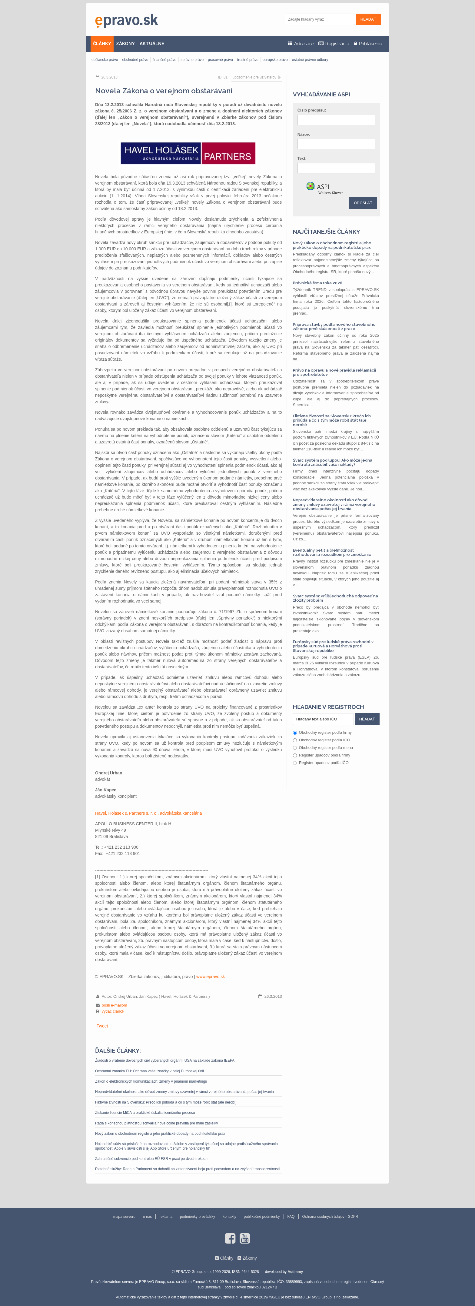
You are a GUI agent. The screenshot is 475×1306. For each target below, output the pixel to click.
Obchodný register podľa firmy (322, 732)
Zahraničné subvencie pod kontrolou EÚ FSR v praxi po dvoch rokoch (151, 1159)
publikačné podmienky (262, 1216)
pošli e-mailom (114, 1005)
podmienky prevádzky (197, 1216)
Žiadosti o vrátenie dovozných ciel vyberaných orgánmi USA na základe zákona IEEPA (164, 1060)
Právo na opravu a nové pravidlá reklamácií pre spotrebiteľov (334, 372)
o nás (147, 1216)
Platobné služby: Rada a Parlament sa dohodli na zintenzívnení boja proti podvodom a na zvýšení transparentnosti (187, 1169)
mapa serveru (124, 1216)
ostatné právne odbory (310, 60)
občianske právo (104, 60)
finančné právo (164, 60)
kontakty (229, 1216)
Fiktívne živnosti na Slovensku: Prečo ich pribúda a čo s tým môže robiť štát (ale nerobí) (166, 1102)
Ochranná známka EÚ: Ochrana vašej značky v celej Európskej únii (149, 1071)
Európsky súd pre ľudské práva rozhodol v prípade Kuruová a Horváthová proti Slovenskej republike (333, 646)
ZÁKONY (125, 43)
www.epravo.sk (210, 976)
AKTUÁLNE (152, 43)
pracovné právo (220, 60)
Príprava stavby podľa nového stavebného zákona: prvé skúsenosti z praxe (334, 326)
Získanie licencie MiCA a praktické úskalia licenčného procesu (145, 1113)
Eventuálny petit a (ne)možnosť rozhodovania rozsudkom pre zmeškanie (332, 552)
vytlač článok (113, 1011)
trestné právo (247, 60)
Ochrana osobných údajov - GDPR (330, 1216)
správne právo (192, 60)
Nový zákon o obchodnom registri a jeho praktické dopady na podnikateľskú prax (160, 1133)
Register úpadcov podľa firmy (321, 755)
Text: (302, 158)
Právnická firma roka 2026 (317, 283)
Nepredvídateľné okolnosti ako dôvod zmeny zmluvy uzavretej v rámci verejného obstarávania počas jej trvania (184, 1092)
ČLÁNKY (102, 43)
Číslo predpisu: (311, 110)
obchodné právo (135, 60)
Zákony (249, 1258)
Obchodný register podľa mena (323, 747)
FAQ (291, 1216)
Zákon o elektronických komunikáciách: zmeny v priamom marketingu (151, 1081)
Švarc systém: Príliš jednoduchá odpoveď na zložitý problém (335, 598)
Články (226, 1258)
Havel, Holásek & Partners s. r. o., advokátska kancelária (148, 813)
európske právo (275, 60)
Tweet (102, 1026)
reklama (165, 1216)
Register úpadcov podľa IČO (321, 762)
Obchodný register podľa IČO (321, 740)
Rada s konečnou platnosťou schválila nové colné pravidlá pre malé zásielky (156, 1123)
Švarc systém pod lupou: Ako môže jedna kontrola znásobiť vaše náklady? (332, 462)
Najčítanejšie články (326, 231)
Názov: (304, 134)
